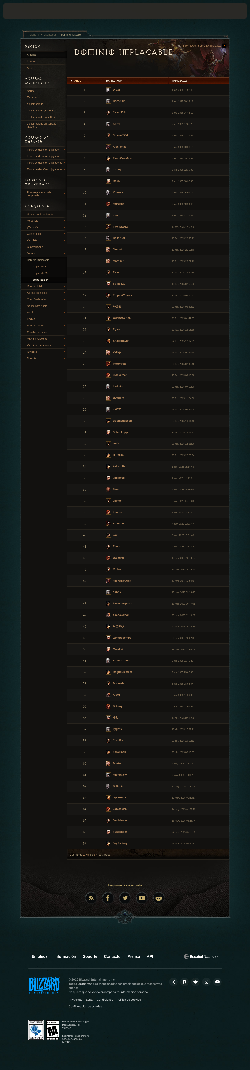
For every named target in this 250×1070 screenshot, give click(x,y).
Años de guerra (46, 325)
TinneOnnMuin (119, 158)
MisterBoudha (118, 580)
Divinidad (46, 352)
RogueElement (119, 672)
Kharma (114, 192)
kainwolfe (115, 466)
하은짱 (113, 306)
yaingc (114, 500)
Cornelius (116, 101)
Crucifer (114, 740)
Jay (111, 535)
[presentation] (16, 11)
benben (114, 512)
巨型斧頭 (115, 626)
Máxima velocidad (46, 338)
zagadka (115, 558)
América (31, 54)
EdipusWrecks (119, 295)
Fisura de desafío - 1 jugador (46, 149)
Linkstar (115, 386)
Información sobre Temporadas (204, 46)
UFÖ (112, 443)
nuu (112, 215)
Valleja (113, 352)
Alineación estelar (46, 293)
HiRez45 (115, 455)
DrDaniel (115, 786)
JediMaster (116, 820)
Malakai (114, 649)
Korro (113, 124)
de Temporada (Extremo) (41, 110)
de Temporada (35, 104)
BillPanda (115, 523)
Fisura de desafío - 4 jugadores (46, 169)
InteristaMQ (117, 226)
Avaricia (46, 312)
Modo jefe (46, 220)
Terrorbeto (116, 363)
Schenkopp (117, 432)
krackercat (116, 375)
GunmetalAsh (118, 318)
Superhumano (46, 247)
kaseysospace (119, 603)
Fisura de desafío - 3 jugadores (46, 163)
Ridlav (113, 569)
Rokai (113, 181)
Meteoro (46, 253)
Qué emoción (46, 234)
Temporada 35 (39, 273)
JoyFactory (117, 843)
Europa (31, 61)
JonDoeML (116, 809)
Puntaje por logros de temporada (46, 194)
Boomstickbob (119, 420)
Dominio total (46, 286)
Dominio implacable (38, 260)
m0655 (113, 409)
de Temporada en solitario (41, 117)
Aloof (113, 695)
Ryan (113, 329)
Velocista (46, 240)
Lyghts (114, 729)
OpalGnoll (116, 797)
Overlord (115, 398)
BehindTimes (118, 660)
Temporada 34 (39, 279)
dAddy (113, 169)
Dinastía (46, 358)
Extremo (32, 97)
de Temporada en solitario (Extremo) (41, 125)
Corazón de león (46, 299)
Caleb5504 (116, 112)
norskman (116, 752)
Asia (29, 67)
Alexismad (116, 146)
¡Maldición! (46, 227)
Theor (113, 546)
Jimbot (114, 249)
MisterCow (116, 774)
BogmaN (115, 683)
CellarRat (115, 238)
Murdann (115, 204)
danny (113, 592)
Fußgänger (116, 832)
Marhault (115, 261)
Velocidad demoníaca (46, 345)
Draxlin (114, 89)
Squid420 (115, 283)
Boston (114, 763)
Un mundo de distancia (46, 214)
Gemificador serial (46, 332)
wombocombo (119, 637)
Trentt (113, 489)
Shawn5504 (117, 135)
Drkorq (114, 706)
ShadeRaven (117, 341)
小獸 (112, 717)
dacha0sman (117, 615)
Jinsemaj (115, 478)
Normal (31, 90)
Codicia (46, 319)
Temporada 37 (39, 266)
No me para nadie (46, 306)
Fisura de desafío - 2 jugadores (46, 156)
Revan (113, 272)
